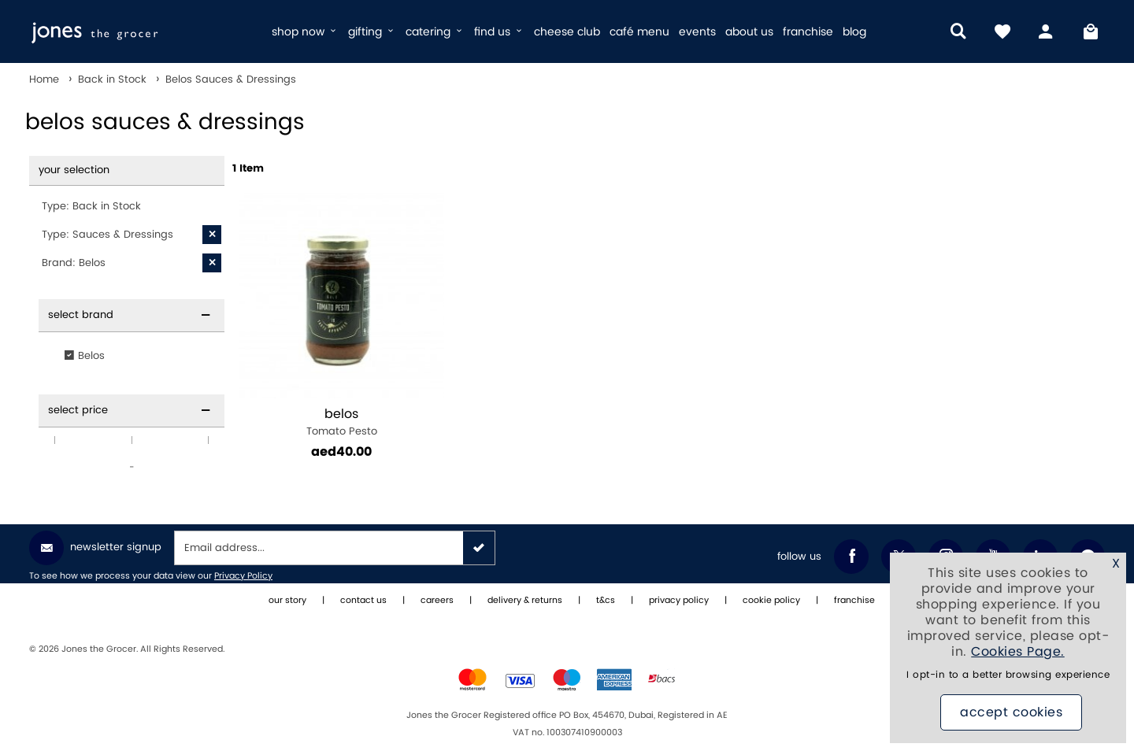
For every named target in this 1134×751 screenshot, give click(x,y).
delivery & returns (524, 601)
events (697, 32)
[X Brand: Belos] (211, 262)
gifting (372, 32)
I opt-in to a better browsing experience (1008, 675)
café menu (639, 32)
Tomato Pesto (341, 422)
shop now (305, 32)
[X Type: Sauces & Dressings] (211, 234)
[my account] (1046, 31)
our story (287, 601)
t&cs (605, 601)
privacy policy (679, 601)
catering (435, 32)
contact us (363, 601)
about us (749, 32)
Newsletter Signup (95, 548)
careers (437, 601)
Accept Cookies (1011, 712)
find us (499, 32)
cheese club (567, 32)
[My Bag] (1091, 31)
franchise (808, 32)
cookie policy (771, 601)
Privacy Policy (243, 576)
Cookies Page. (1018, 652)
